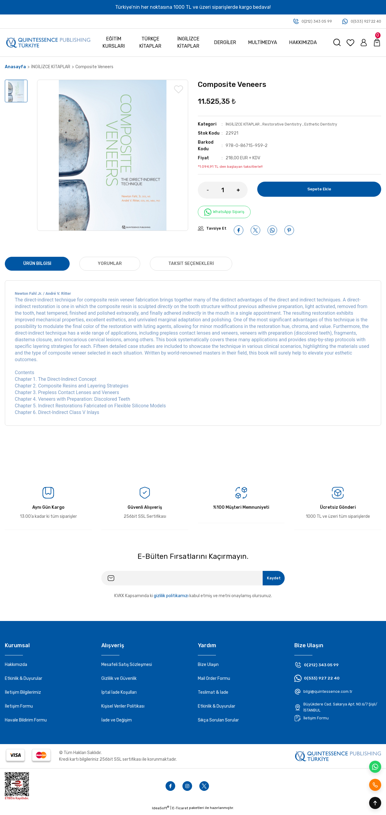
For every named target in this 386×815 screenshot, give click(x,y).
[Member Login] (363, 42)
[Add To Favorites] (178, 89)
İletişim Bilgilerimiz (23, 695)
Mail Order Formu (214, 681)
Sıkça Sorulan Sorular (218, 722)
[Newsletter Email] (193, 581)
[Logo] (48, 42)
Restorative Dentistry (289, 124)
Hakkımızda (16, 667)
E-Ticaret (180, 811)
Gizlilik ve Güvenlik (119, 681)
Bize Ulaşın (208, 667)
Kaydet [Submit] (270, 580)
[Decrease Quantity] (203, 190)
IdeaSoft (160, 810)
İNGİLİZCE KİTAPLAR (245, 124)
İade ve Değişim (116, 722)
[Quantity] (223, 190)
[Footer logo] (338, 758)
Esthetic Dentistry (331, 124)
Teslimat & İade (213, 695)
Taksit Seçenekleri (191, 266)
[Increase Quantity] (242, 190)
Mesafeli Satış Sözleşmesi (126, 667)
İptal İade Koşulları (119, 695)
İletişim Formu (19, 709)
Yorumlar (110, 266)
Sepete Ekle (319, 190)
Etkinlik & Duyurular (23, 681)
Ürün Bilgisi (37, 266)
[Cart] (377, 42)
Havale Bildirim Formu (26, 722)
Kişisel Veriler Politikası (122, 709)
